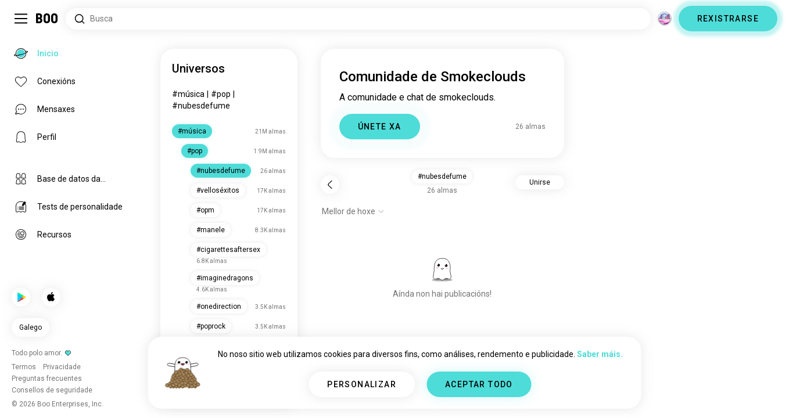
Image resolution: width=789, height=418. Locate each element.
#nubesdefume (201, 105)
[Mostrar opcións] (353, 211)
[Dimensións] (665, 19)
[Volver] (330, 184)
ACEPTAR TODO (479, 384)
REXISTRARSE (728, 18)
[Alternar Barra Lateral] (21, 18)
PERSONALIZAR (361, 384)
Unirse (539, 182)
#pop (221, 94)
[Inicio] (47, 18)
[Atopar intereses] (358, 19)
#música (188, 94)
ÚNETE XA (379, 126)
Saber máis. (600, 354)
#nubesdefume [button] (442, 176)
